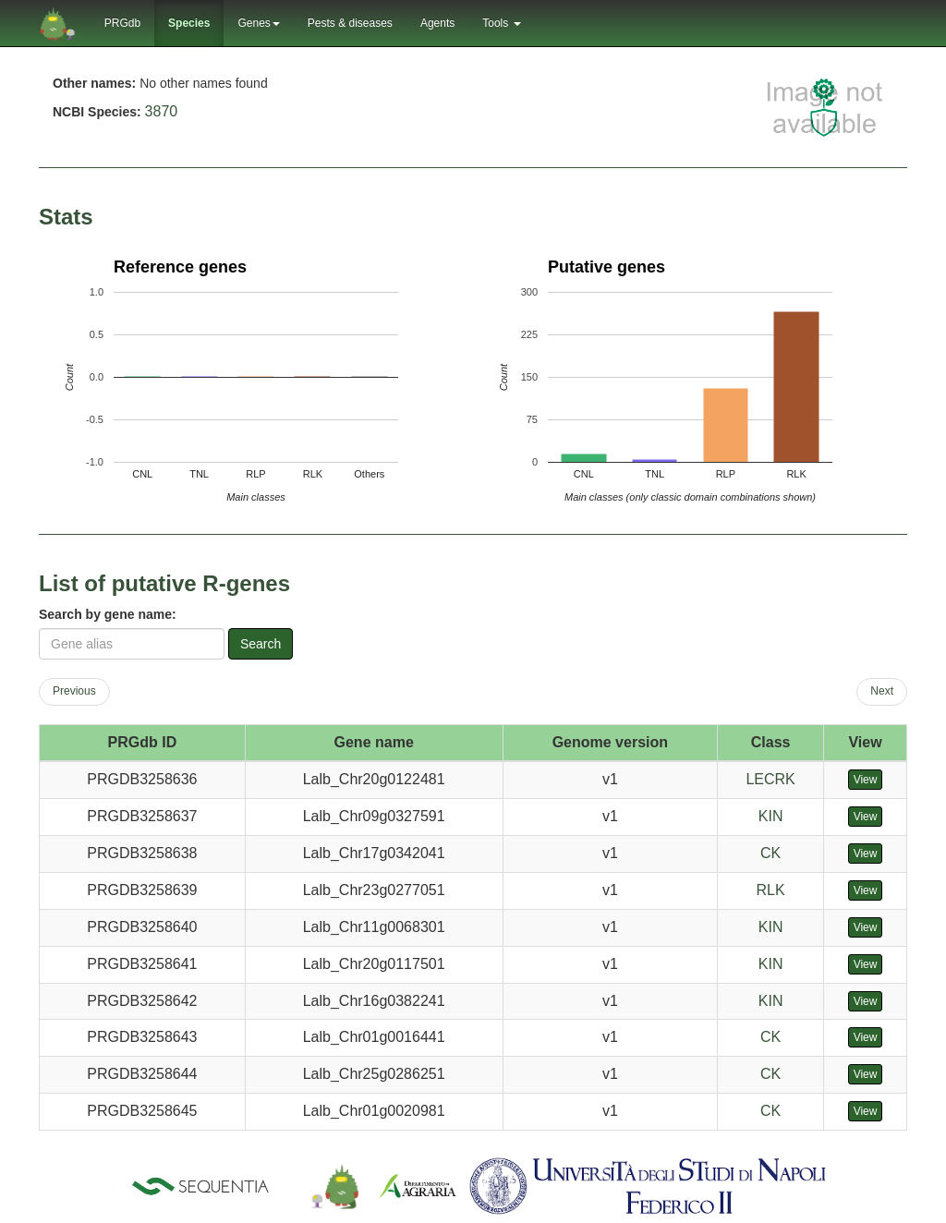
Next (881, 690)
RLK (771, 890)
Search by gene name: (107, 614)
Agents (437, 23)
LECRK (770, 779)
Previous (74, 690)
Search (260, 643)
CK (770, 853)
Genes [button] (258, 23)
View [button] (866, 779)
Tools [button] (501, 23)
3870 (161, 111)
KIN (770, 816)
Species (189, 23)
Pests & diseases (350, 23)
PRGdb (122, 23)
